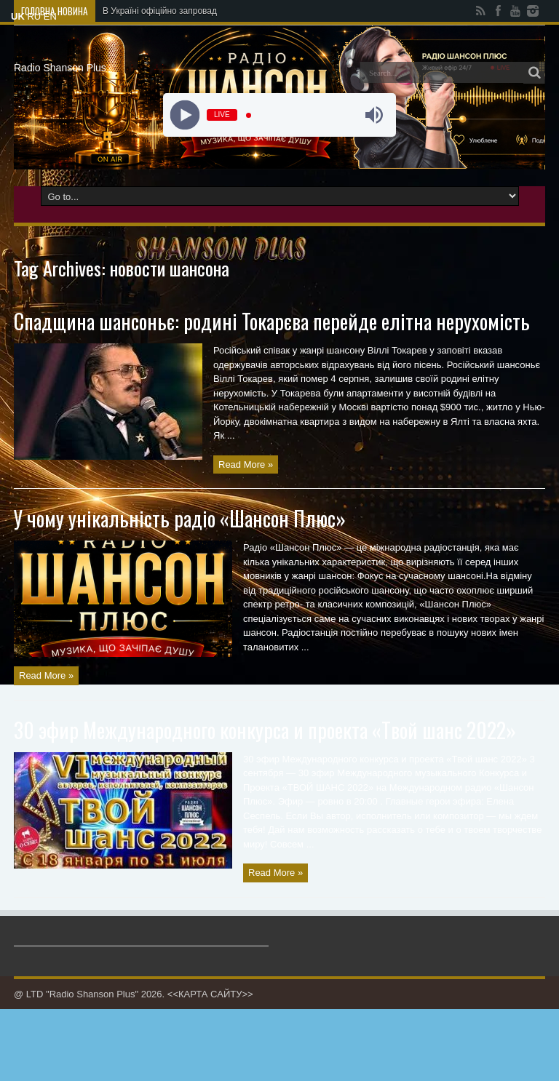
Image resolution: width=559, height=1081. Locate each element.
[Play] (185, 115)
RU (34, 16)
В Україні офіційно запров (155, 11)
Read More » (245, 464)
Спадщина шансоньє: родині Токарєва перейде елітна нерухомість (272, 321)
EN (50, 16)
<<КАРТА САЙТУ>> (210, 994)
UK (18, 16)
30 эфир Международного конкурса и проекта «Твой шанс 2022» (265, 730)
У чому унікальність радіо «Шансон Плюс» (180, 518)
